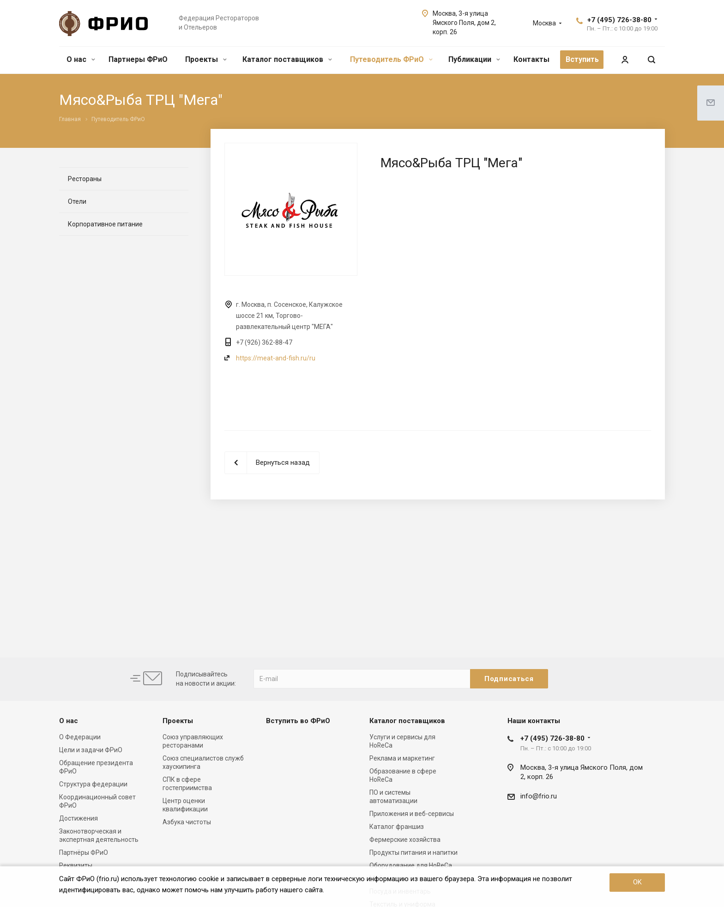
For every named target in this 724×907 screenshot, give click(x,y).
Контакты (531, 59)
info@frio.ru (538, 796)
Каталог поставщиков (287, 59)
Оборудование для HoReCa (410, 865)
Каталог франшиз (396, 826)
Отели (77, 201)
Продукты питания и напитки (413, 852)
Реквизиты (75, 865)
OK (637, 882)
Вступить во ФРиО (298, 721)
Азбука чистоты (187, 822)
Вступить (582, 59)
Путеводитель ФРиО (391, 59)
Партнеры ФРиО (138, 59)
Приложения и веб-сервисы (411, 813)
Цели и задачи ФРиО (90, 750)
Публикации (474, 59)
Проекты (206, 59)
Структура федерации (93, 784)
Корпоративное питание (105, 224)
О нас (80, 59)
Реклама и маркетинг (402, 758)
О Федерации (80, 737)
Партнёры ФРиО (83, 852)
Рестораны (85, 179)
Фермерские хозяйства (404, 839)
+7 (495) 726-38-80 (619, 20)
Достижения (78, 818)
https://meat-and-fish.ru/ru (275, 358)
